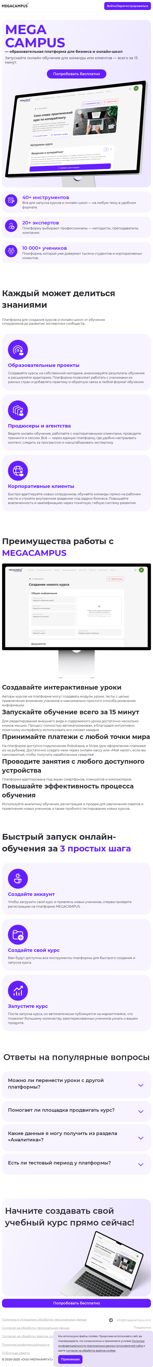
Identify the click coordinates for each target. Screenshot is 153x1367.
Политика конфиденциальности (26, 1344)
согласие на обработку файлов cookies (90, 1350)
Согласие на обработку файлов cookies (31, 1336)
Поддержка (142, 1327)
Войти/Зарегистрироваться (127, 6)
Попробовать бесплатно (76, 74)
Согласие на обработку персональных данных (36, 1328)
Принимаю (70, 1359)
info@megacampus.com (134, 1320)
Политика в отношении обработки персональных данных (44, 1319)
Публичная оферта (16, 1353)
